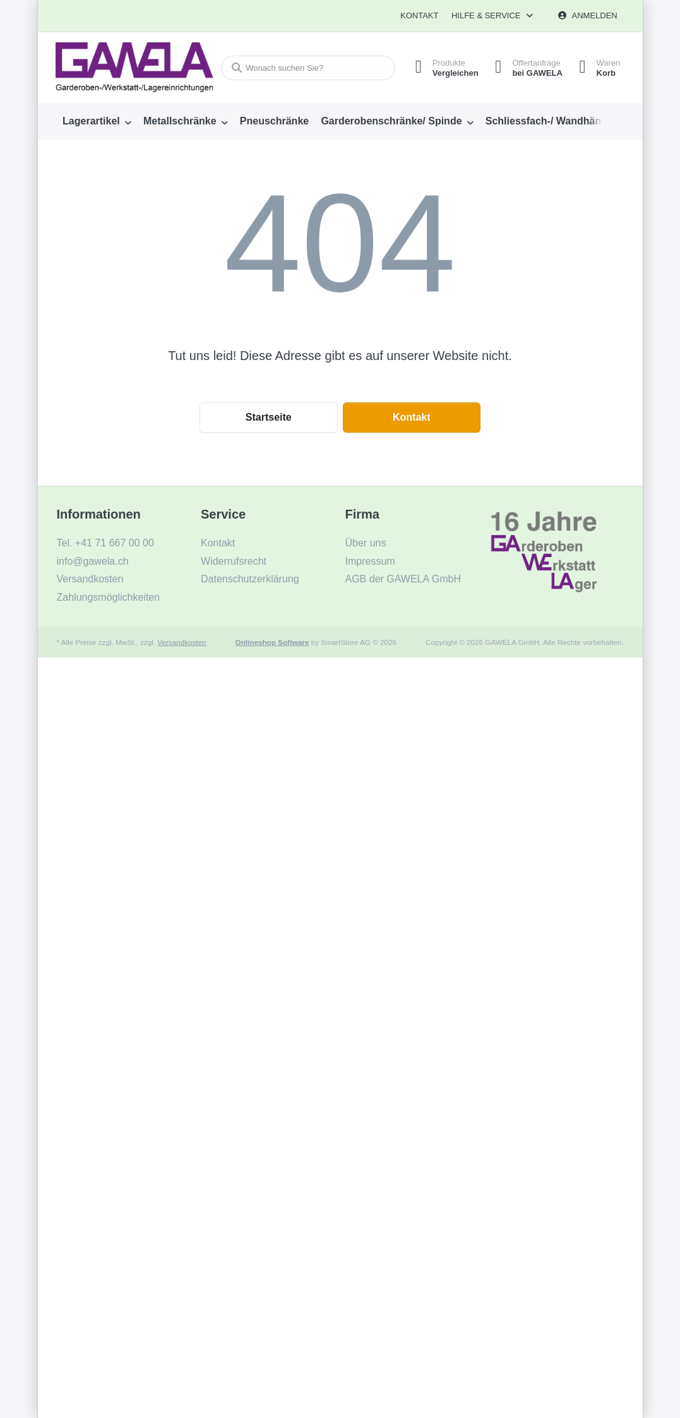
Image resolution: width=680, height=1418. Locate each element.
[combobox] (304, 68)
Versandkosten (181, 642)
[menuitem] (97, 121)
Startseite (269, 417)
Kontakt (419, 15)
